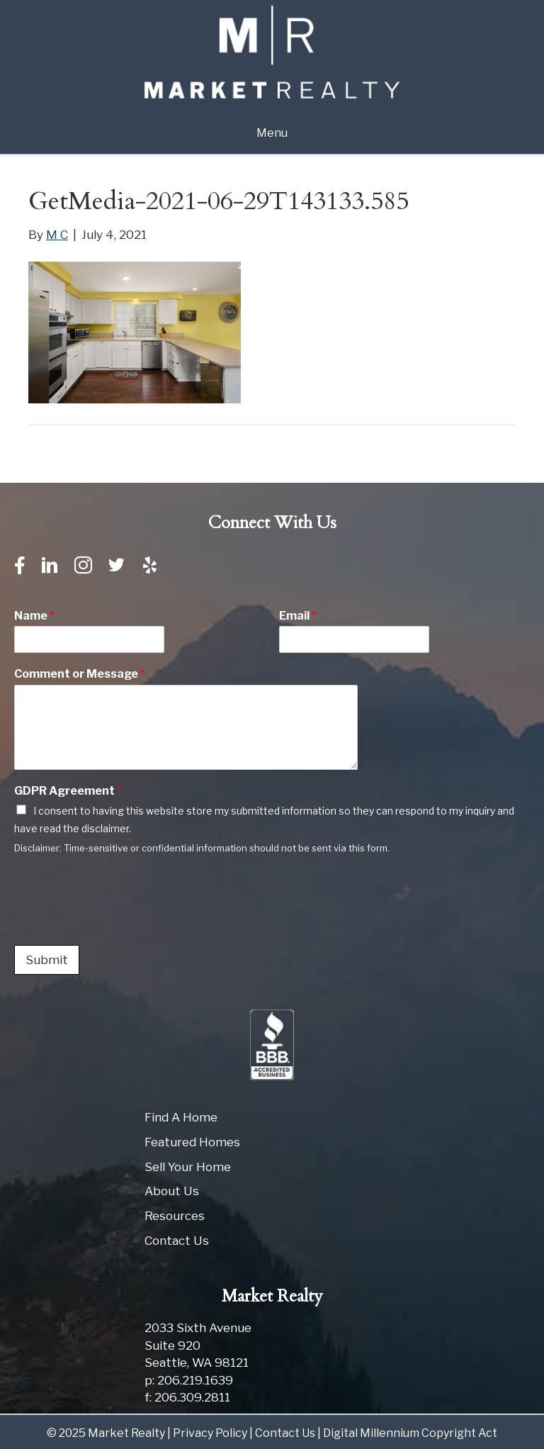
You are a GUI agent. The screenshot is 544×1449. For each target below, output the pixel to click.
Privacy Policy (210, 1433)
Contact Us (176, 1240)
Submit (47, 960)
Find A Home (180, 1117)
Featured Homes (192, 1142)
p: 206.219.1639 (188, 1380)
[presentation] (122, 921)
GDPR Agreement (68, 791)
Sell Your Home (187, 1167)
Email (298, 615)
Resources (174, 1216)
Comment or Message (79, 674)
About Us (171, 1191)
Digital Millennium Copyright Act (410, 1433)
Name (34, 615)
